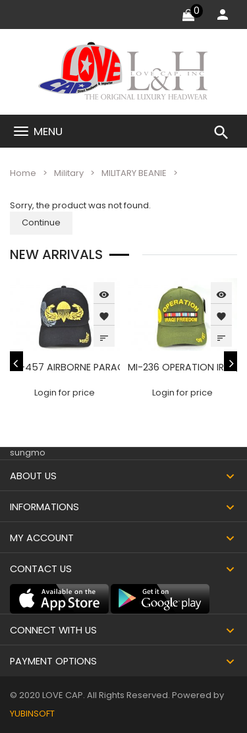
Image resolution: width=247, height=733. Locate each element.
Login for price (64, 392)
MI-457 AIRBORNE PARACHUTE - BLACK (98, 367)
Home (23, 173)
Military (69, 173)
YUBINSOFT (32, 713)
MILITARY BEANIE (134, 173)
